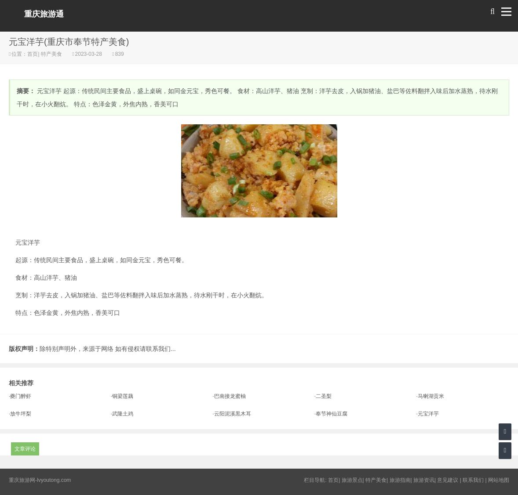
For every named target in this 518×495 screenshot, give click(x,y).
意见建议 (447, 480)
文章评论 (25, 449)
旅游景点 (352, 480)
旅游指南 (400, 480)
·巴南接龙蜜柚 (228, 396)
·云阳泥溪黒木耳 (231, 414)
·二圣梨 (323, 396)
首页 (32, 54)
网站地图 (498, 480)
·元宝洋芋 (427, 414)
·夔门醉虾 (20, 396)
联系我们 (473, 480)
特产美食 (52, 54)
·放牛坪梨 (20, 414)
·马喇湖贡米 (430, 396)
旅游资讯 (423, 480)
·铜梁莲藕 (122, 396)
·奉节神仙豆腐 (330, 414)
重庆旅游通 (44, 14)
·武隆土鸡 (122, 414)
